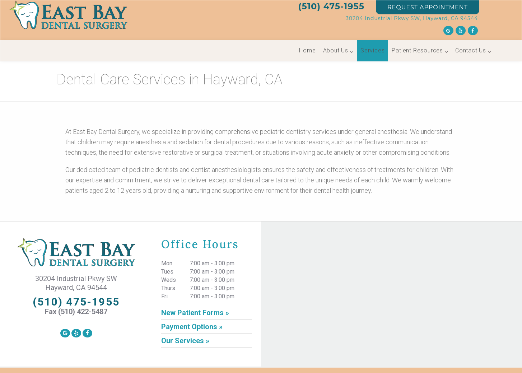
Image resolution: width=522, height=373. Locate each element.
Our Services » (185, 340)
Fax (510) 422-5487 (76, 311)
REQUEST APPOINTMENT (427, 7)
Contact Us (470, 50)
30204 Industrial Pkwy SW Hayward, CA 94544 (76, 283)
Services (372, 50)
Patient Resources (417, 50)
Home (307, 50)
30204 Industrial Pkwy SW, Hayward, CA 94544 (412, 18)
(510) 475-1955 (331, 6)
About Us (335, 50)
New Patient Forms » (195, 312)
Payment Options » (192, 326)
